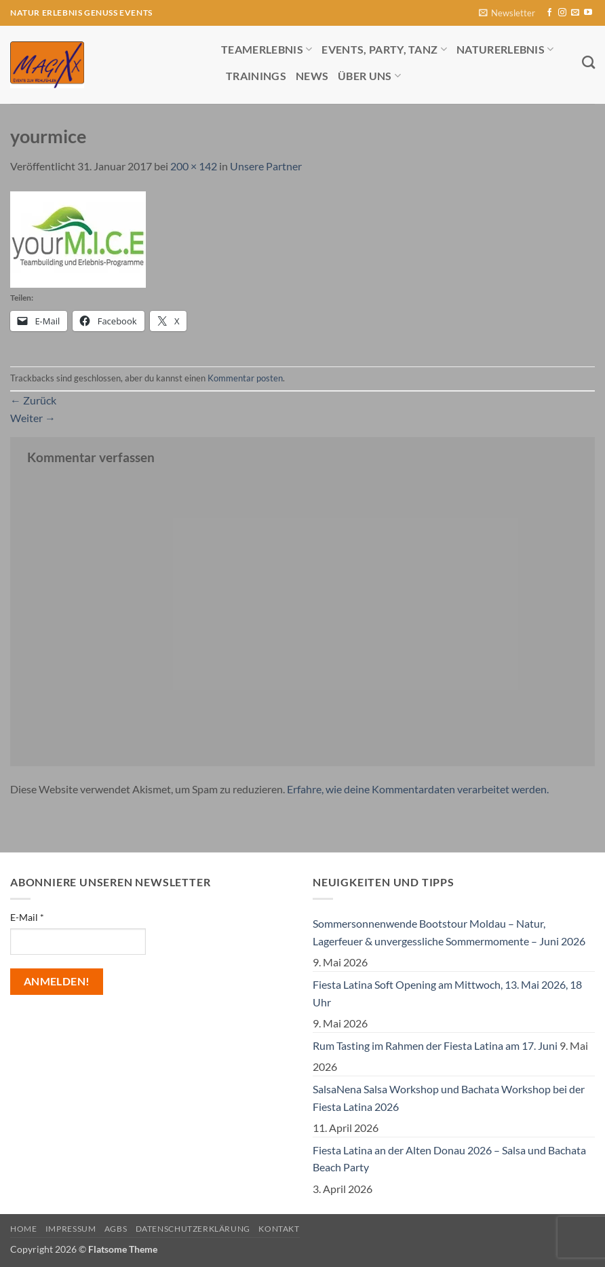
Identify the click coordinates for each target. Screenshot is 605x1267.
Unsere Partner (266, 165)
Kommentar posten (245, 378)
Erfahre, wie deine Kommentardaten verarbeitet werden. (418, 788)
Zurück (33, 400)
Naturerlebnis (505, 49)
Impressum (70, 1229)
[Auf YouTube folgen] (588, 13)
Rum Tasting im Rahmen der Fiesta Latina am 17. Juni (435, 1045)
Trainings (256, 75)
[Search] (588, 62)
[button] (507, 13)
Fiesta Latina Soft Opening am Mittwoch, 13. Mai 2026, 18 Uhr (447, 993)
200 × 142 (193, 165)
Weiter (33, 417)
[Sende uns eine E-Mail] (575, 13)
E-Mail (27, 917)
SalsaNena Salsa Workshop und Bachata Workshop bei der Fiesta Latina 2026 (449, 1097)
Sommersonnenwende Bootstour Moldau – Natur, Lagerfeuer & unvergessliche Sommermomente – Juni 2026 (449, 932)
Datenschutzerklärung (193, 1229)
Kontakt (278, 1229)
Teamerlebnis (266, 49)
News (312, 75)
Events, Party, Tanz (384, 49)
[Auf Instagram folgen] (562, 13)
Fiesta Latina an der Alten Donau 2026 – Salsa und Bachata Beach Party (449, 1158)
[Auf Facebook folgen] (549, 13)
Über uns (369, 75)
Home (23, 1229)
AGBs (115, 1229)
